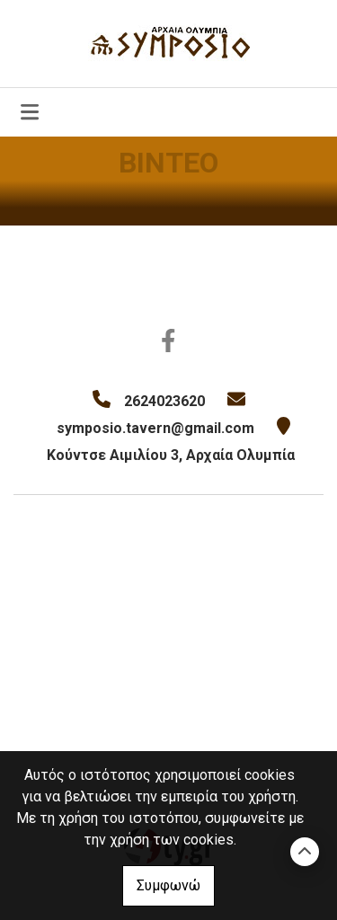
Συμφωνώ (168, 885)
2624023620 (164, 401)
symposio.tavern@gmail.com (155, 428)
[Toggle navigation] (29, 112)
